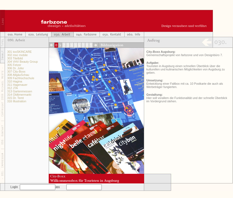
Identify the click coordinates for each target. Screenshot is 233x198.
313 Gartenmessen (19, 91)
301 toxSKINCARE (19, 51)
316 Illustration (16, 101)
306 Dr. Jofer (15, 68)
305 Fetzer (14, 65)
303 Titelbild (15, 58)
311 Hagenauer (17, 84)
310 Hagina (14, 81)
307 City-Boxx (16, 71)
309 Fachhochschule (20, 78)
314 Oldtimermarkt (19, 94)
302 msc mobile (17, 55)
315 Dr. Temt (15, 98)
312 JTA (12, 88)
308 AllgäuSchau (18, 74)
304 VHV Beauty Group (22, 61)
